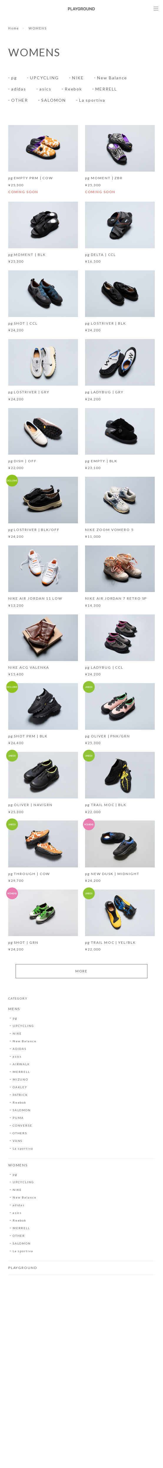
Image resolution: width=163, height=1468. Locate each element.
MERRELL (106, 88)
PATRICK (20, 1095)
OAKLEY (20, 1088)
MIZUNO (21, 1080)
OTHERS (20, 1134)
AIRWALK (21, 1065)
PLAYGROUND (22, 1268)
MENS (14, 1009)
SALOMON (53, 100)
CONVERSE (22, 1126)
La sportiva (92, 100)
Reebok (73, 88)
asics (45, 88)
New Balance (112, 77)
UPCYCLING (44, 77)
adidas (18, 88)
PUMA (18, 1118)
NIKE (78, 77)
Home (13, 28)
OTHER (19, 100)
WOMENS (18, 1166)
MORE (81, 972)
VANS (18, 1141)
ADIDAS (20, 1049)
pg (14, 77)
